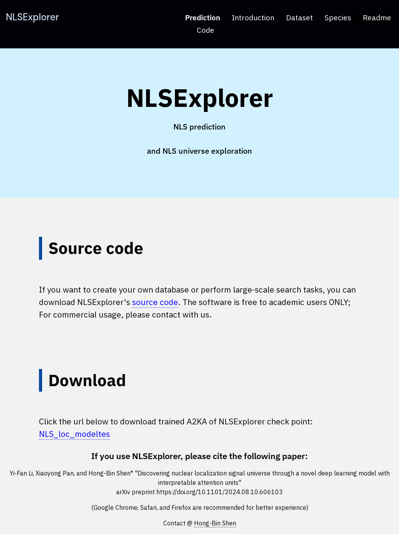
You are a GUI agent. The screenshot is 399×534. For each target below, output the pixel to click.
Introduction (253, 17)
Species (338, 17)
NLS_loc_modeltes (74, 433)
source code (155, 301)
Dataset (299, 17)
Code (205, 30)
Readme (377, 17)
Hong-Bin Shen (215, 523)
